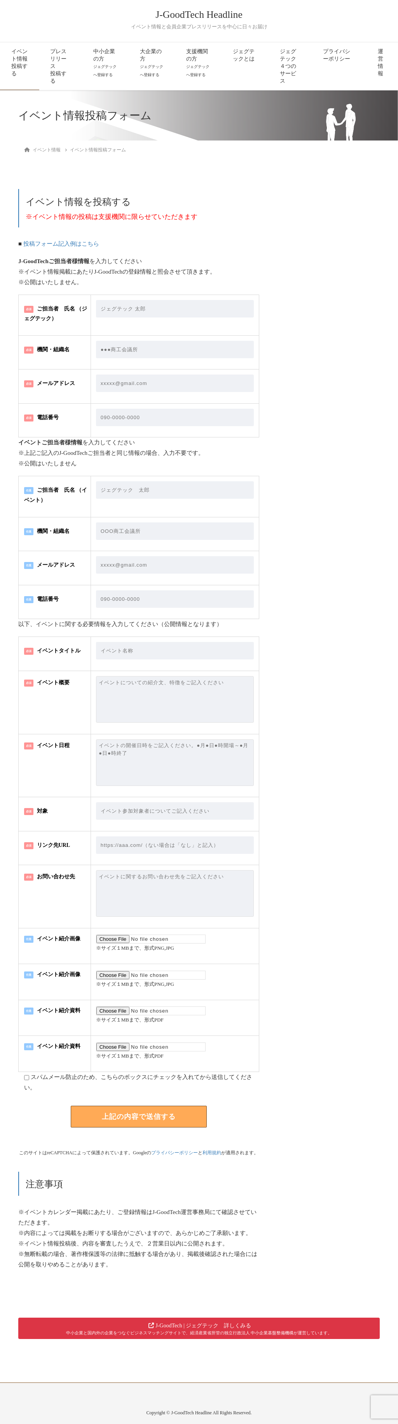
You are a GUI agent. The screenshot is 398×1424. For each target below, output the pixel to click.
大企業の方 (151, 63)
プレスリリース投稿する (58, 66)
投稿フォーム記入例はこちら (61, 244)
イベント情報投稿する (19, 62)
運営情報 (380, 62)
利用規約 (211, 1152)
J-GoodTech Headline (199, 14)
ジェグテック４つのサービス (288, 66)
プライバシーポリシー (336, 55)
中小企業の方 (105, 63)
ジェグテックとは (244, 55)
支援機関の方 (197, 63)
